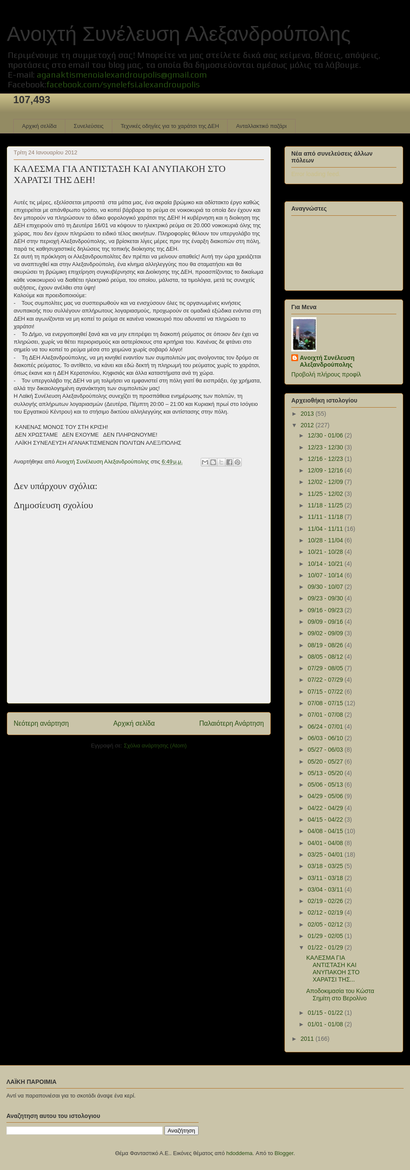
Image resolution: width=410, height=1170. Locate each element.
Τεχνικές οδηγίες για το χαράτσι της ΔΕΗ (169, 126)
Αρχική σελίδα (39, 126)
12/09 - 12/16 (326, 470)
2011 (308, 1038)
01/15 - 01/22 (326, 1012)
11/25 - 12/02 (326, 493)
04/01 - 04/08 (326, 843)
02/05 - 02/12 (326, 924)
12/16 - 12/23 (326, 458)
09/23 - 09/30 (326, 598)
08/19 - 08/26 (326, 645)
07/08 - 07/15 (326, 703)
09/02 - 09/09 (326, 633)
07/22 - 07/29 (326, 679)
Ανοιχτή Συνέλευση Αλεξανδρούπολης (179, 34)
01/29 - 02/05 (326, 936)
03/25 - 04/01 (326, 854)
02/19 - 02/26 (326, 901)
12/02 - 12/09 (326, 481)
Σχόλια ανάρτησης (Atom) (155, 745)
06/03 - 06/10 (326, 738)
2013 (308, 413)
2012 (308, 425)
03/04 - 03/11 (326, 889)
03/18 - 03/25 (326, 866)
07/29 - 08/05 (326, 668)
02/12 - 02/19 (326, 912)
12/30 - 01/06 (326, 435)
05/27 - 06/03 (326, 749)
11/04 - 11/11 (326, 528)
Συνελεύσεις (89, 126)
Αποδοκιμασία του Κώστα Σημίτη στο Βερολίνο (340, 995)
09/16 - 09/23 (326, 610)
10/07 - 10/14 (326, 575)
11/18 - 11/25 (326, 505)
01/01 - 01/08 (326, 1024)
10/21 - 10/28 (326, 551)
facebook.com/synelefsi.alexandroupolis (123, 84)
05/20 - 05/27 (326, 761)
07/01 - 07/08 (326, 714)
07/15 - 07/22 (326, 691)
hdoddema (239, 1153)
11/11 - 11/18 (326, 516)
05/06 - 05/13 (326, 784)
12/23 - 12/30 (326, 447)
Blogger (284, 1153)
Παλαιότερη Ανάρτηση (231, 723)
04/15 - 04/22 (326, 819)
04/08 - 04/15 (326, 831)
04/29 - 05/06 (326, 796)
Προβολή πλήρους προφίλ (326, 374)
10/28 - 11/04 (326, 540)
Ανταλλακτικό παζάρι (261, 126)
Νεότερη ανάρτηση (41, 723)
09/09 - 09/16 (326, 621)
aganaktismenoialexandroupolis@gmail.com (122, 74)
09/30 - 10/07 (326, 586)
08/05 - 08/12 (326, 656)
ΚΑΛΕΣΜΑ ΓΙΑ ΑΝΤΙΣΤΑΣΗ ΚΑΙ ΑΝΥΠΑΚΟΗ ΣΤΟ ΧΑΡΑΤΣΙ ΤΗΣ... (333, 968)
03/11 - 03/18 (326, 878)
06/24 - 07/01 (326, 726)
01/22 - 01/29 (326, 947)
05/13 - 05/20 (326, 773)
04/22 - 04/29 (326, 808)
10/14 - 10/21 (326, 563)
